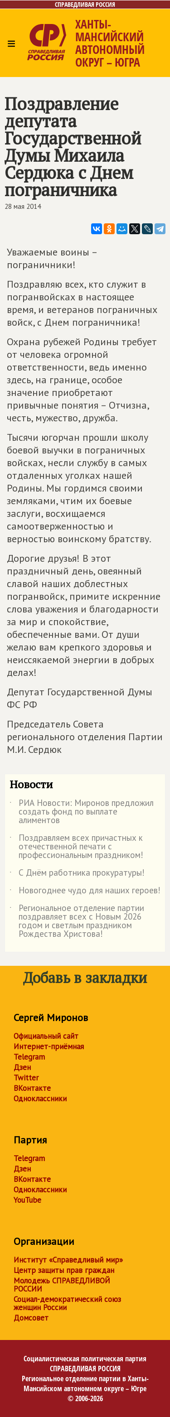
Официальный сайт (46, 1036)
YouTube (27, 1200)
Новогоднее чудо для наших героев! (85, 892)
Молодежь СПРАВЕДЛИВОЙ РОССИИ (62, 1285)
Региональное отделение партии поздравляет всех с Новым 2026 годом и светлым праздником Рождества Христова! (77, 921)
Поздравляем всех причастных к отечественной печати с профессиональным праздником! (76, 847)
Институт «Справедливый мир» (68, 1260)
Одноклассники (40, 1098)
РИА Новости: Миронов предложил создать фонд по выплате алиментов (82, 812)
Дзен (22, 1067)
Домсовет (31, 1318)
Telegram (29, 1057)
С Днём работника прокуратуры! (77, 874)
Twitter (26, 1078)
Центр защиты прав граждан (64, 1270)
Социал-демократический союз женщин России (67, 1303)
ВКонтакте (32, 1088)
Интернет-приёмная (49, 1046)
